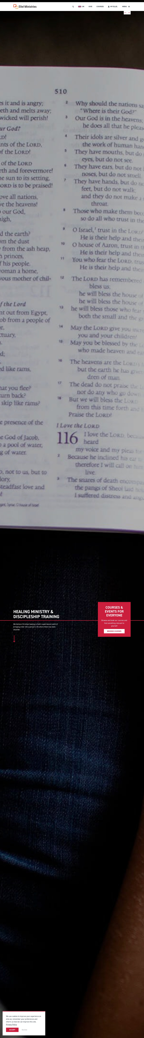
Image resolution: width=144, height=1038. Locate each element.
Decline (24, 1030)
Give (90, 6)
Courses (100, 6)
